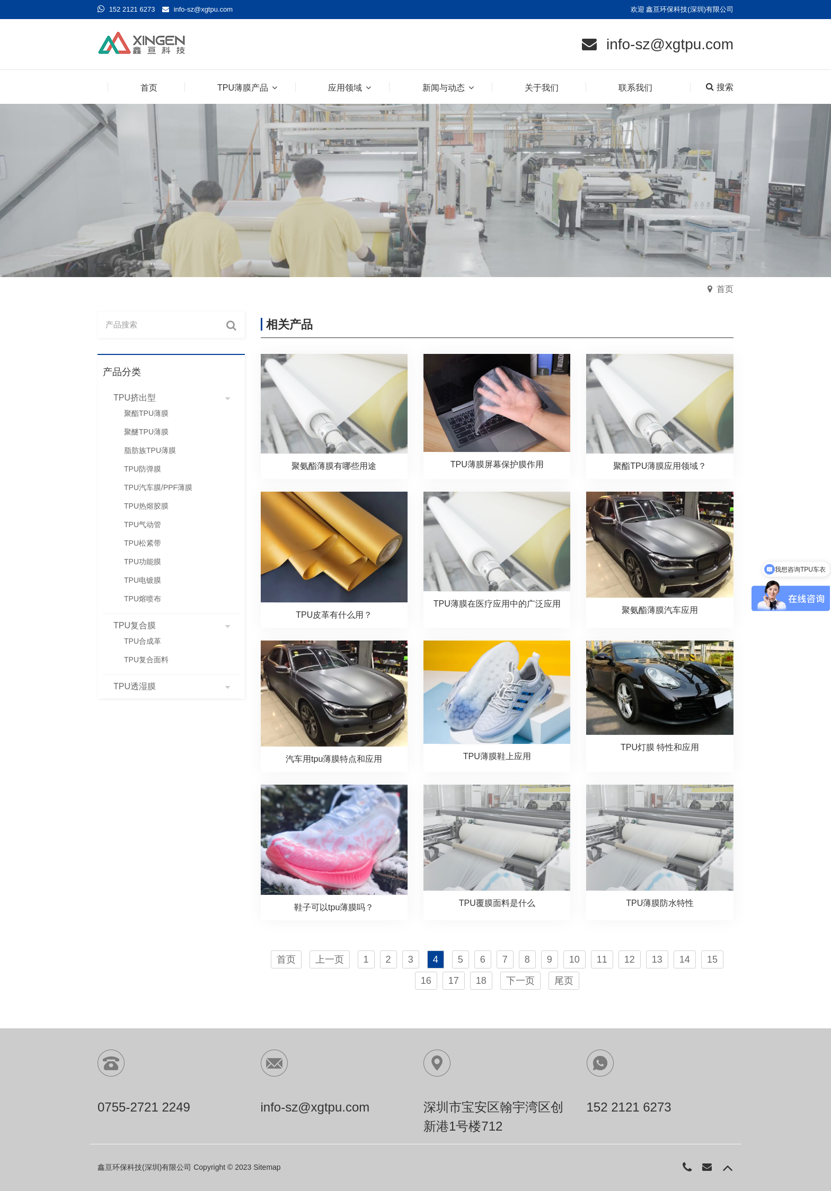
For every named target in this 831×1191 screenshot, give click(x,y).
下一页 (520, 980)
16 (426, 980)
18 (481, 980)
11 (602, 959)
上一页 (329, 959)
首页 (725, 289)
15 (712, 959)
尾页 (563, 980)
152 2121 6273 (132, 9)
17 (453, 980)
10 (574, 959)
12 (629, 959)
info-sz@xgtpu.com (203, 9)
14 (684, 959)
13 (657, 959)
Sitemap (266, 1167)
